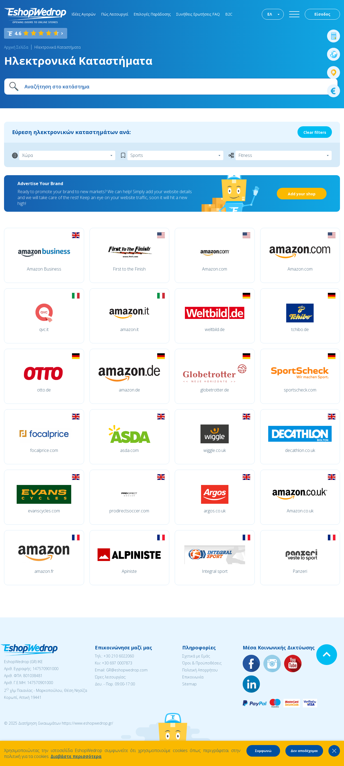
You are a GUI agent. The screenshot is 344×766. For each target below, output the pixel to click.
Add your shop (302, 193)
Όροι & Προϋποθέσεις (201, 663)
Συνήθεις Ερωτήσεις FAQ (198, 14)
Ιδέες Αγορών (83, 14)
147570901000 (45, 668)
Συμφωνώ (263, 751)
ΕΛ (269, 14)
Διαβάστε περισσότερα (76, 756)
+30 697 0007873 (117, 663)
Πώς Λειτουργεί (114, 14)
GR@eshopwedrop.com (127, 670)
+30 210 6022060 (118, 656)
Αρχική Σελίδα (16, 47)
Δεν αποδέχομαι (304, 751)
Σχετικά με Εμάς (196, 656)
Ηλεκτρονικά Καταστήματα (57, 47)
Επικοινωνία (192, 676)
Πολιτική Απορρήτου (200, 670)
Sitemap (189, 683)
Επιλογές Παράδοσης (152, 14)
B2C (228, 14)
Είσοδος (322, 14)
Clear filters (314, 132)
